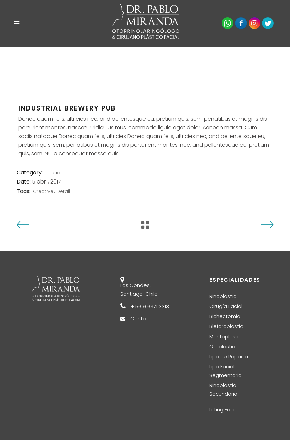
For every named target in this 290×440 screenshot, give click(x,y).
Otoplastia (222, 346)
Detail (63, 191)
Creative (43, 191)
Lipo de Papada (228, 356)
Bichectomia (224, 316)
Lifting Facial (224, 409)
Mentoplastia (225, 336)
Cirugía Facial (226, 306)
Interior (53, 172)
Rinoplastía (223, 296)
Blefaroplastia (226, 326)
